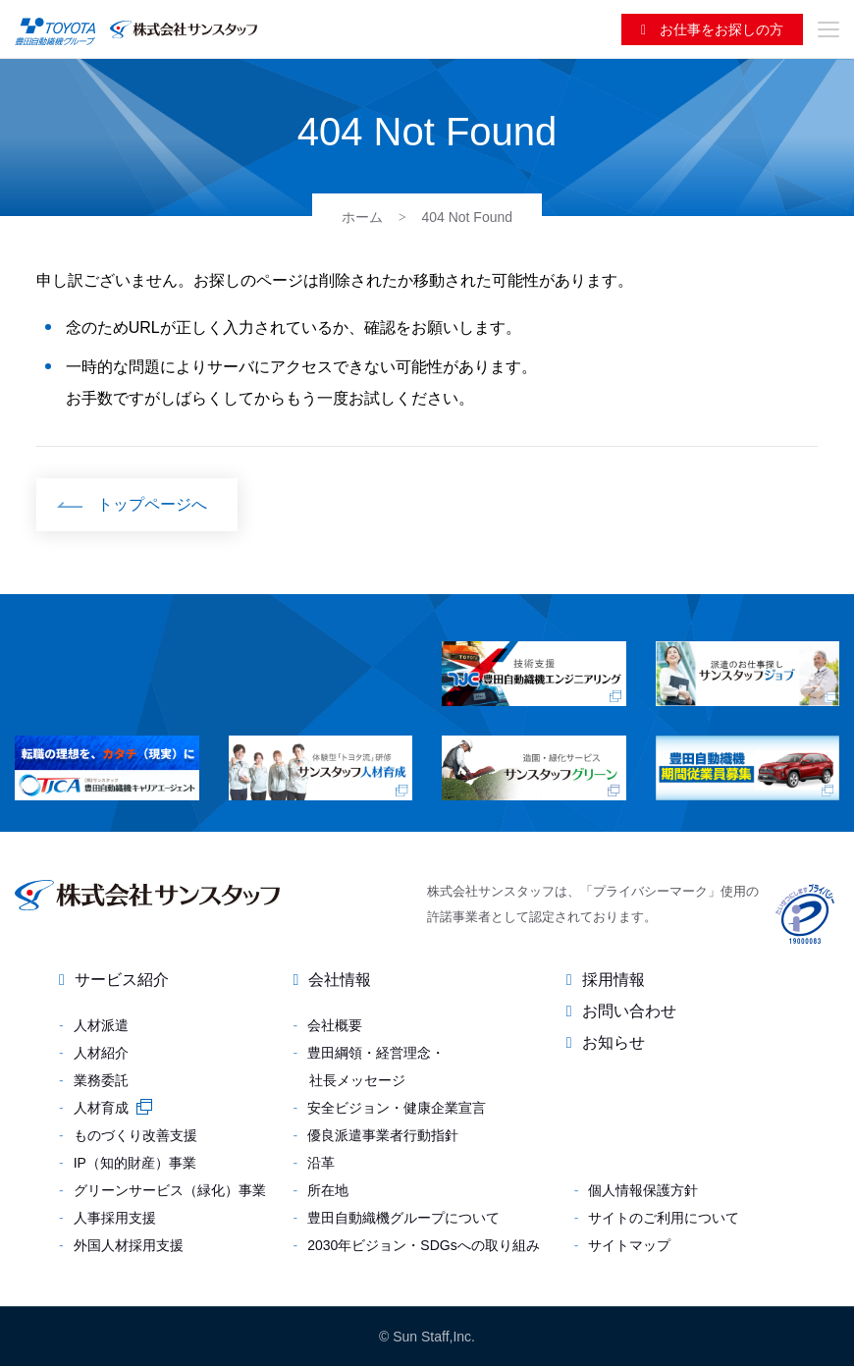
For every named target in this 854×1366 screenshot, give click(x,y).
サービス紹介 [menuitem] (122, 979)
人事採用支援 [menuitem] (115, 1218)
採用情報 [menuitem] (613, 979)
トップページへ (152, 504)
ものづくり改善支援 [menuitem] (135, 1135)
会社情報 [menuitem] (339, 979)
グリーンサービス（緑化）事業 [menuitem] (170, 1190)
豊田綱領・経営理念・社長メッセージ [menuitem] (376, 1066)
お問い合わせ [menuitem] (629, 1011)
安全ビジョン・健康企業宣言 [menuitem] (396, 1108)
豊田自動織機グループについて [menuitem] (403, 1218)
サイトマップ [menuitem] (629, 1245)
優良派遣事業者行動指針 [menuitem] (382, 1135)
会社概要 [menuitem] (334, 1025)
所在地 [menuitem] (327, 1190)
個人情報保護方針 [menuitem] (643, 1190)
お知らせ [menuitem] (613, 1042)
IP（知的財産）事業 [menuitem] (135, 1163)
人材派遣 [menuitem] (101, 1025)
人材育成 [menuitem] (101, 1108)
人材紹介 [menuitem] (101, 1053)
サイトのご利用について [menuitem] (663, 1218)
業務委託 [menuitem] (101, 1080)
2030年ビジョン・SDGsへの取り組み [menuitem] (423, 1245)
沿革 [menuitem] (321, 1163)
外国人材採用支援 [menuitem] (129, 1245)
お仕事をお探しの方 (719, 29)
